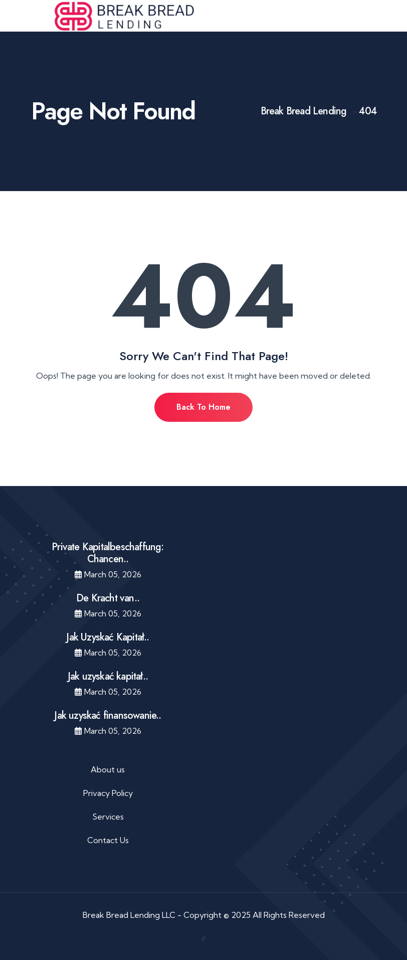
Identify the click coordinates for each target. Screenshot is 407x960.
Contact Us (108, 840)
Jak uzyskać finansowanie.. (107, 715)
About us (108, 769)
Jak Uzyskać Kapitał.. (107, 637)
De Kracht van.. (107, 598)
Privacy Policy (108, 793)
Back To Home (203, 407)
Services (108, 817)
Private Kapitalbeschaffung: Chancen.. (107, 553)
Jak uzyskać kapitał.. (108, 676)
